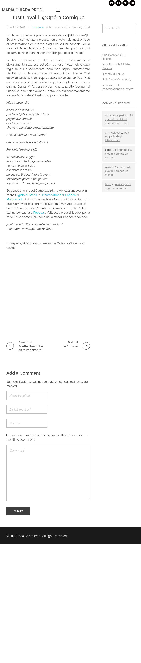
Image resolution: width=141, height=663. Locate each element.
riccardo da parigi (115, 115)
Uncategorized (81, 27)
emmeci (39, 27)
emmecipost (112, 132)
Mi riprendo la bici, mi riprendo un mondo (119, 119)
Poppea (38, 212)
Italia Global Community (116, 79)
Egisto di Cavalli (28, 195)
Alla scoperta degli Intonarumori (117, 136)
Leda (108, 184)
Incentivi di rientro (113, 74)
